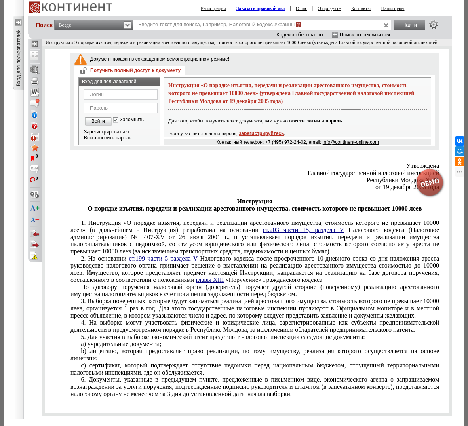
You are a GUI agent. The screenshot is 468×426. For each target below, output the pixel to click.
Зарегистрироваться (106, 132)
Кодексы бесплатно (299, 35)
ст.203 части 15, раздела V (303, 229)
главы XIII (210, 279)
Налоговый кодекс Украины (262, 24)
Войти (98, 121)
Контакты (361, 8)
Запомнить (132, 119)
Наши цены (393, 8)
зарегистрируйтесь (261, 133)
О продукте (329, 8)
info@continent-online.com (351, 142)
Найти (409, 25)
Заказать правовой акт (260, 8)
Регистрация (213, 8)
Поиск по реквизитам (365, 35)
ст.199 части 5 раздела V (163, 258)
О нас (301, 8)
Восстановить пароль (107, 138)
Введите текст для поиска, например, (216, 24)
